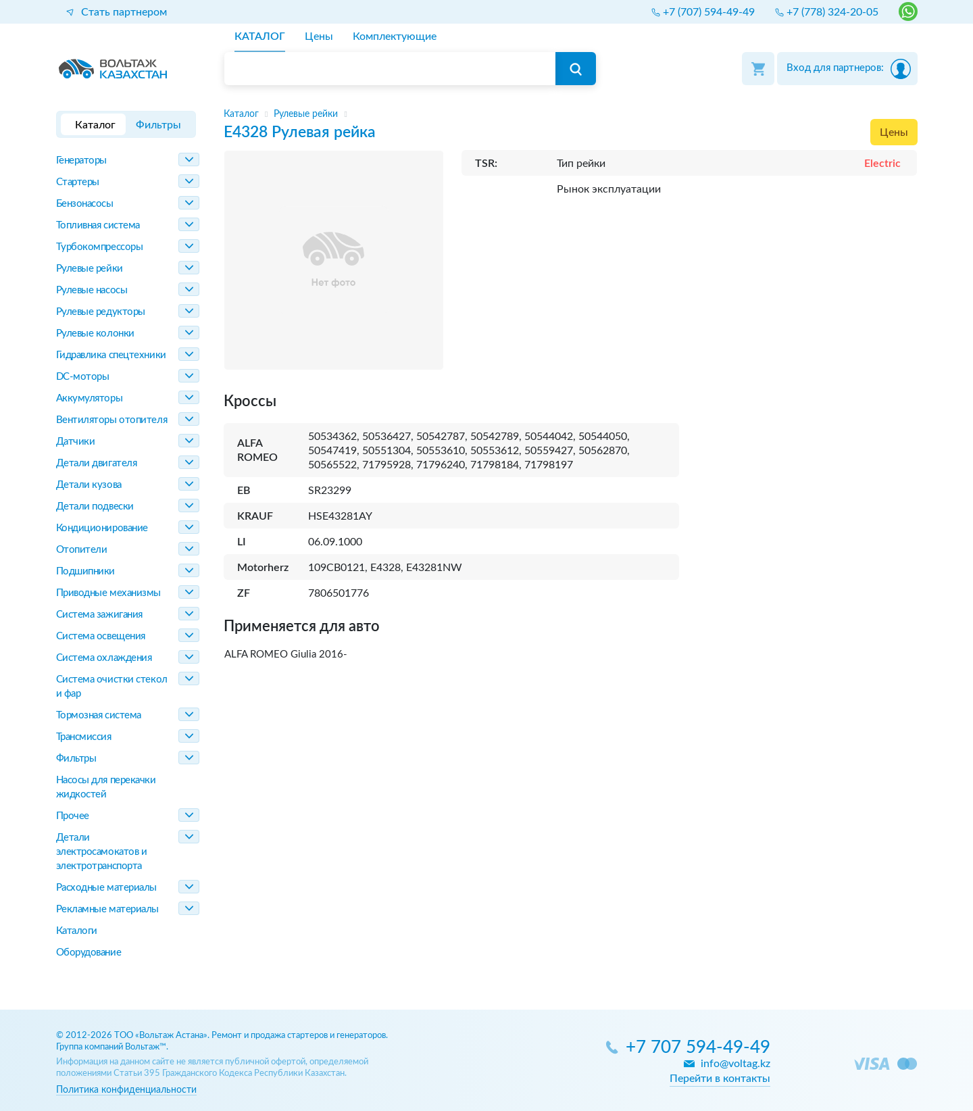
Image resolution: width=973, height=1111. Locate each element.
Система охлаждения (104, 658)
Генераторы (81, 160)
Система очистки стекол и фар (112, 686)
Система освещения (100, 636)
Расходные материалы (106, 888)
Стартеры (77, 182)
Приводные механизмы (108, 593)
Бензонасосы (85, 204)
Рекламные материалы (107, 909)
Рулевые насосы (92, 290)
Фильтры (76, 759)
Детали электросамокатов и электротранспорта (101, 852)
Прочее (72, 816)
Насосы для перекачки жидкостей (106, 787)
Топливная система (98, 225)
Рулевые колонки (95, 333)
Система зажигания (99, 615)
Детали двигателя (96, 463)
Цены (894, 132)
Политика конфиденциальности (126, 1090)
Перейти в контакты (720, 1078)
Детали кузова (89, 485)
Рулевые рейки (89, 269)
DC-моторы (82, 377)
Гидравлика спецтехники (111, 355)
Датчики (75, 442)
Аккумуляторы (89, 398)
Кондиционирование (102, 528)
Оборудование (89, 952)
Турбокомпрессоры (99, 247)
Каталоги (76, 931)
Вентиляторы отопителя (112, 420)
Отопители (81, 550)
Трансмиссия (83, 737)
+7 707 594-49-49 (698, 1048)
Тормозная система (98, 715)
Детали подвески (95, 506)
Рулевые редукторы (100, 312)
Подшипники (86, 571)
